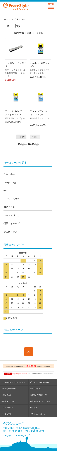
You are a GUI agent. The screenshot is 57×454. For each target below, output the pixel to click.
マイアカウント (7, 408)
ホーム (7, 19)
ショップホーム (36, 389)
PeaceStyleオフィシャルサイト (13, 382)
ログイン (33, 408)
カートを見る (7, 414)
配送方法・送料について (11, 401)
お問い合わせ (7, 395)
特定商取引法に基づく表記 (40, 401)
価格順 (30, 33)
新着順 (39, 33)
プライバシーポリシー (38, 414)
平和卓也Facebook (9, 389)
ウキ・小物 (19, 19)
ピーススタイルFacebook (39, 382)
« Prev (21, 137)
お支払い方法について (38, 395)
